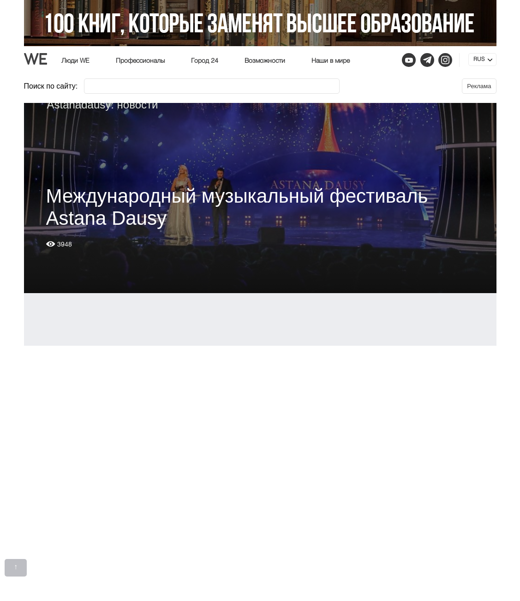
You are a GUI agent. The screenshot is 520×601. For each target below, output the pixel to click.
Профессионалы (140, 61)
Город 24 (204, 61)
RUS (478, 59)
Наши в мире (330, 61)
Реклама (479, 86)
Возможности (265, 61)
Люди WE (75, 61)
